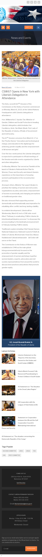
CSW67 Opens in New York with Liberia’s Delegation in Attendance (21, 95)
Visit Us (29, 27)
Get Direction (21, 483)
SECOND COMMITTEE (9, 451)
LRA (4, 455)
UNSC (21, 451)
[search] (38, 27)
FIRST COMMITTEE (14, 455)
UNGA (28, 451)
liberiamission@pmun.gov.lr (23, 504)
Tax (34, 451)
